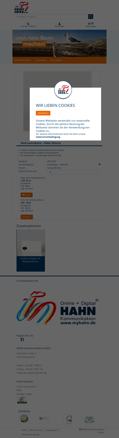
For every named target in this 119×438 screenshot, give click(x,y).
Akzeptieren (43, 113)
